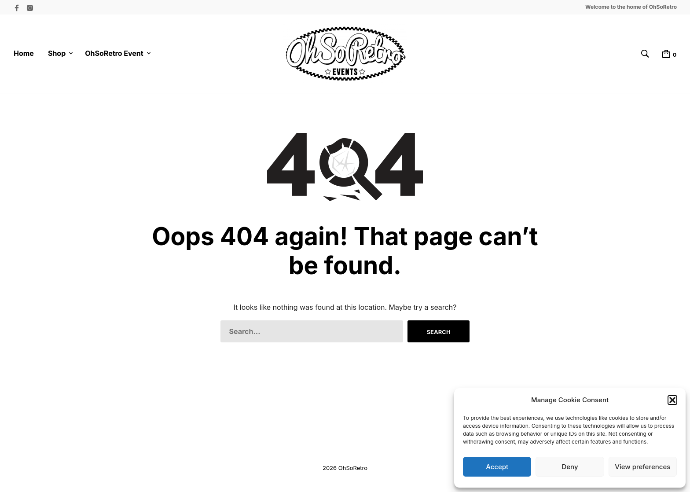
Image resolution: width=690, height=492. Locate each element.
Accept (497, 467)
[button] (672, 400)
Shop (57, 53)
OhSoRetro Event (114, 53)
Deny (570, 467)
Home (24, 53)
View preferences (642, 467)
